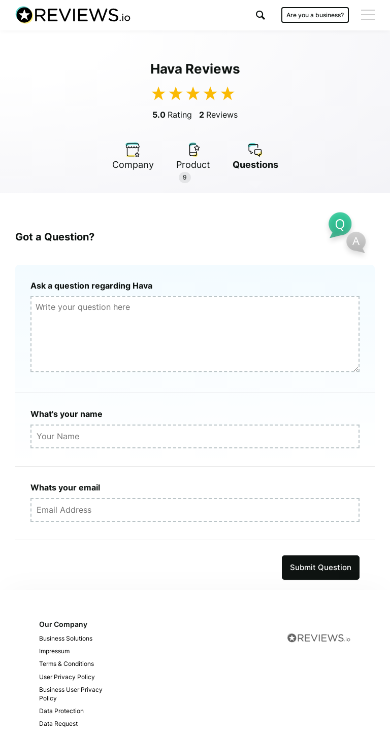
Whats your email (65, 487)
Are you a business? (315, 15)
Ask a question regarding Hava (91, 285)
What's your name (66, 414)
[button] (260, 15)
